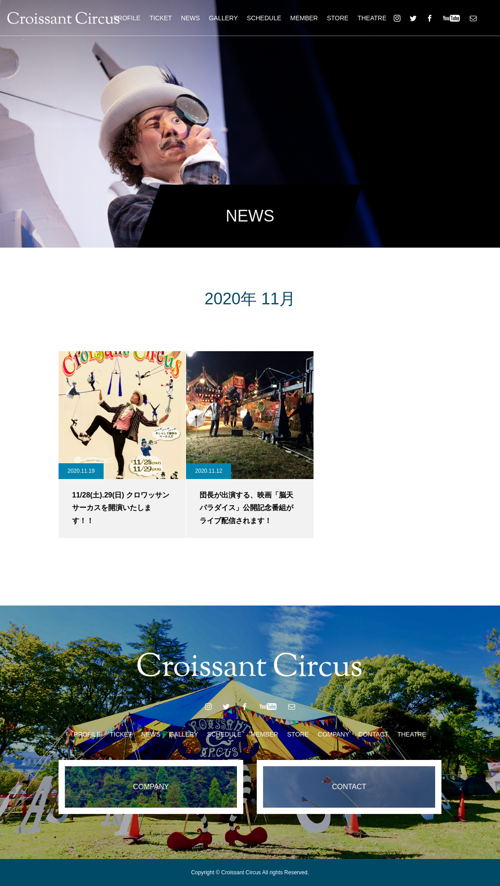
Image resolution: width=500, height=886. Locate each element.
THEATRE (372, 18)
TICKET (161, 18)
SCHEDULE (264, 18)
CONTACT (373, 734)
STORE (338, 18)
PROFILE (127, 18)
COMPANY (334, 734)
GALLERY (223, 18)
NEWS (190, 18)
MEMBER (304, 18)
